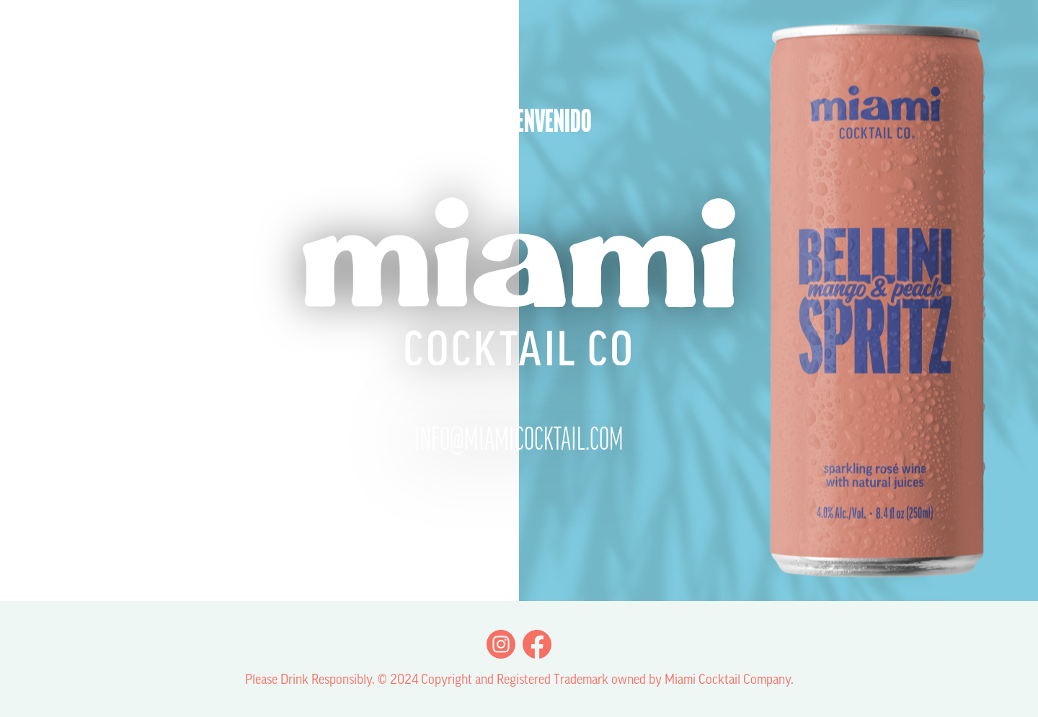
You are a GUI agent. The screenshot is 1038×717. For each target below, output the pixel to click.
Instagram (501, 644)
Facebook (537, 644)
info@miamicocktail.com (519, 442)
